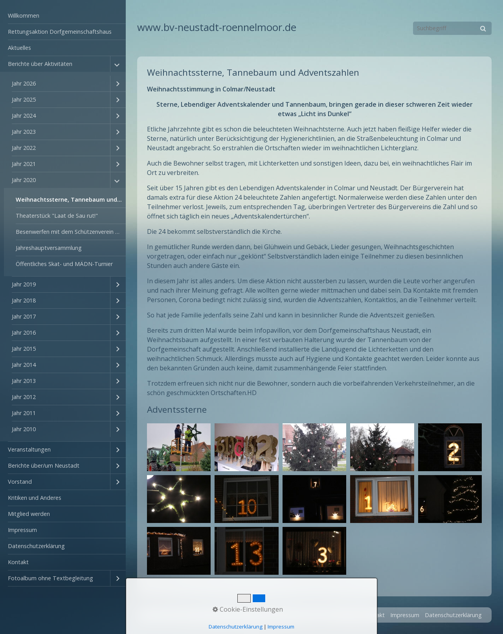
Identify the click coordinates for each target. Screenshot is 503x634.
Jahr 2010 (24, 429)
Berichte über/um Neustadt (43, 465)
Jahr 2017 (24, 316)
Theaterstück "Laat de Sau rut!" (57, 215)
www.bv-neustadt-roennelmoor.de (216, 27)
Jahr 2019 (24, 284)
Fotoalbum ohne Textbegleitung (50, 578)
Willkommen (23, 15)
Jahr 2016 (24, 332)
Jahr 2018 (24, 300)
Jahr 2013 (24, 380)
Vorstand (20, 481)
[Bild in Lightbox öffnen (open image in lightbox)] (179, 447)
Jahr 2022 (24, 147)
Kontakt (18, 562)
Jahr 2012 (24, 397)
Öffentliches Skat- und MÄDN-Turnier (64, 264)
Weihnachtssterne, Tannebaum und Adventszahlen (71, 199)
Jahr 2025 (24, 99)
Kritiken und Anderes (34, 497)
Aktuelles (19, 47)
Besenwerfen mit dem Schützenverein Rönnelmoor (71, 231)
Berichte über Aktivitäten (40, 63)
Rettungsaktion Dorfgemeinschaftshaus (60, 31)
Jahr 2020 (24, 180)
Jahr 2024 (24, 115)
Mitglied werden (29, 513)
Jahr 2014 (24, 364)
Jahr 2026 (24, 83)
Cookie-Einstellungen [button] (248, 609)
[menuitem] (63, 16)
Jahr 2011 (24, 413)
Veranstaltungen (29, 449)
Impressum (22, 530)
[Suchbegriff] (452, 28)
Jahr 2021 (24, 164)
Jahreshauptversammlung (49, 247)
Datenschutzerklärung (36, 546)
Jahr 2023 (24, 131)
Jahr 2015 (24, 348)
